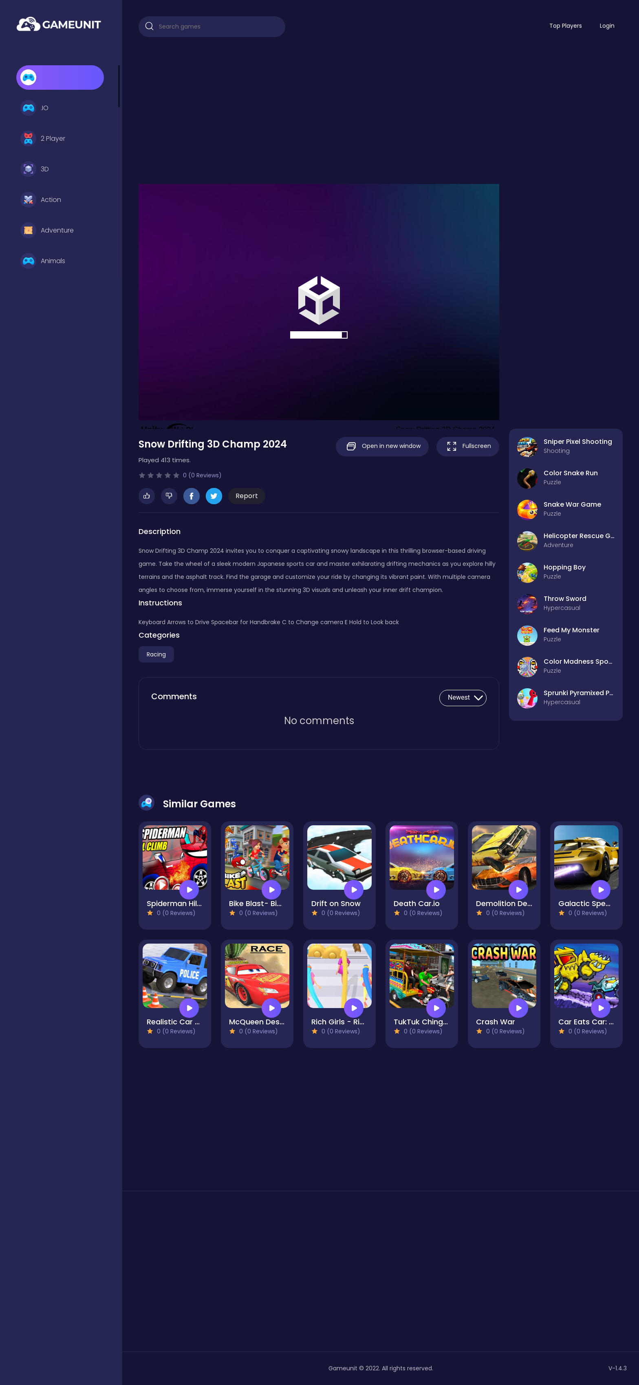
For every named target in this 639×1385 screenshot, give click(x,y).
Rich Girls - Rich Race (350, 1022)
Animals (42, 261)
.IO (34, 108)
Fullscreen (468, 446)
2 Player (42, 139)
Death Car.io (417, 903)
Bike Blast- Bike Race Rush (277, 903)
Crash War (495, 1022)
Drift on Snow (336, 903)
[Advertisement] (380, 110)
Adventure (47, 230)
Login (607, 26)
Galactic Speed (586, 903)
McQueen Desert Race (270, 1022)
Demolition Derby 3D (513, 903)
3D (34, 169)
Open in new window (382, 446)
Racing (156, 654)
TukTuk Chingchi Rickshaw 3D (447, 1022)
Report (247, 496)
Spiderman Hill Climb (184, 903)
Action (40, 200)
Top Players (565, 26)
